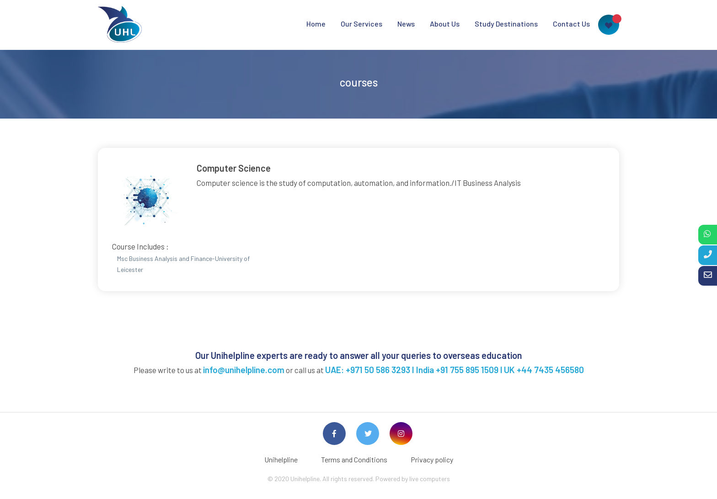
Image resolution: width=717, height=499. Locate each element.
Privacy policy (432, 459)
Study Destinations (506, 23)
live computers (429, 479)
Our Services (361, 23)
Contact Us (571, 23)
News (406, 23)
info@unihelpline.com (243, 369)
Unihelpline (281, 459)
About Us (445, 23)
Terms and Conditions (354, 459)
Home (316, 23)
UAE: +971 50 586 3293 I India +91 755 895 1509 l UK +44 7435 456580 (454, 369)
